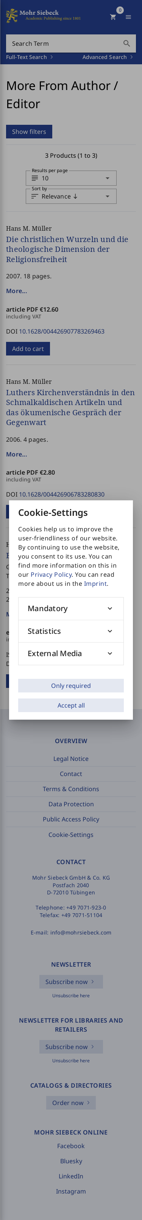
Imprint (95, 583)
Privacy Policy (51, 574)
